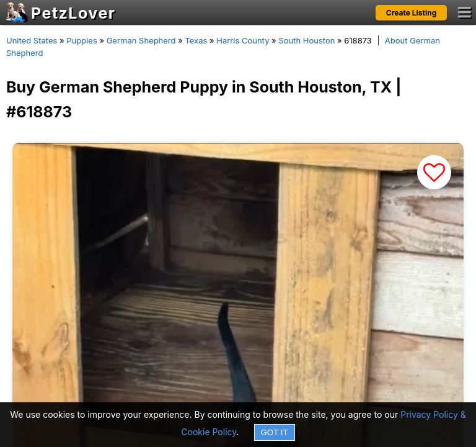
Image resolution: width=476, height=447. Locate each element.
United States (31, 40)
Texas (196, 40)
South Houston (306, 40)
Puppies (81, 40)
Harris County (242, 40)
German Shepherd (141, 40)
